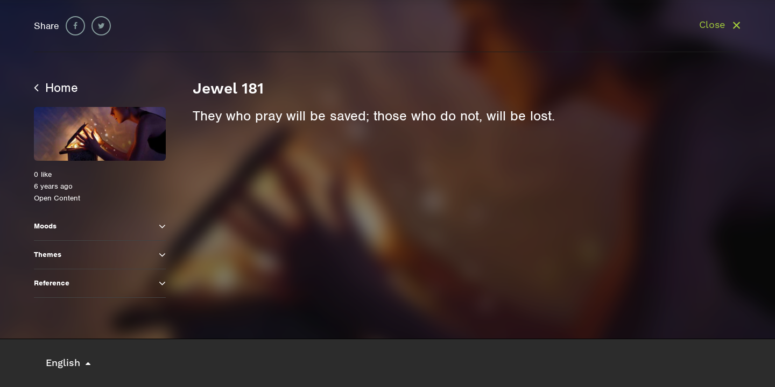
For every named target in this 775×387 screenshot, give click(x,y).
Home (56, 88)
